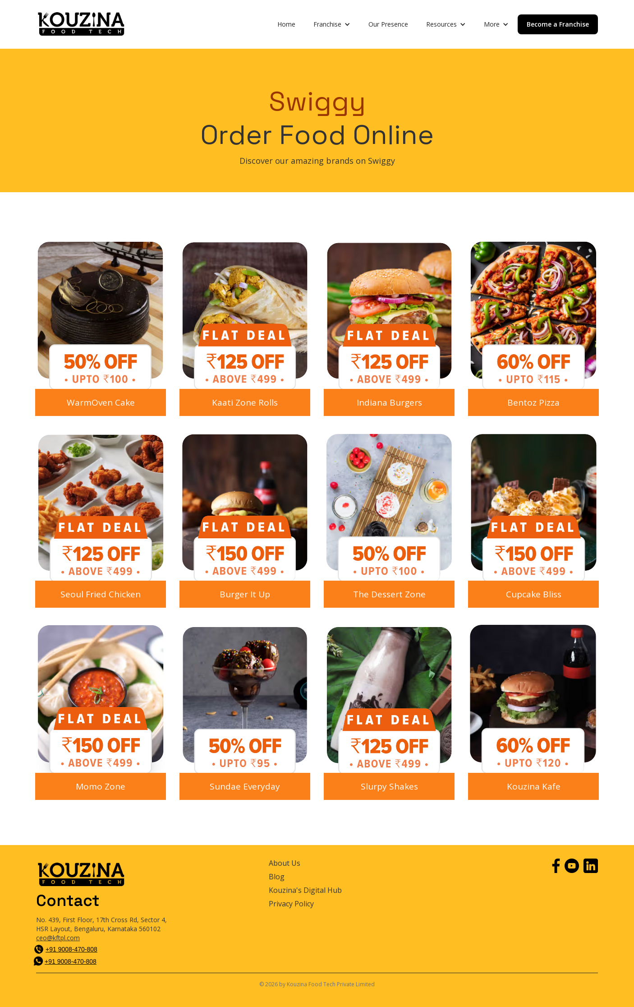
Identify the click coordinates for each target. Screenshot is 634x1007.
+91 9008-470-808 (71, 949)
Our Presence (388, 24)
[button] (331, 24)
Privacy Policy (291, 904)
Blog (277, 877)
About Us (284, 863)
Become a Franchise (558, 24)
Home (286, 24)
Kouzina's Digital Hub (305, 890)
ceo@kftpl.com (58, 937)
